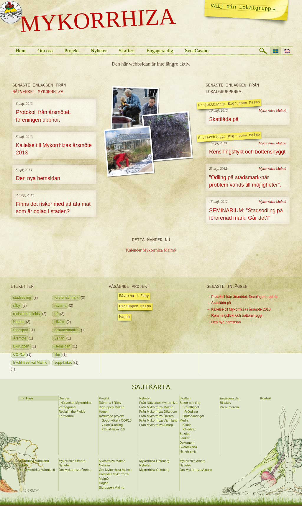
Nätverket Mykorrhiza (75, 402)
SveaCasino (197, 50)
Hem (20, 50)
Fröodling (191, 411)
